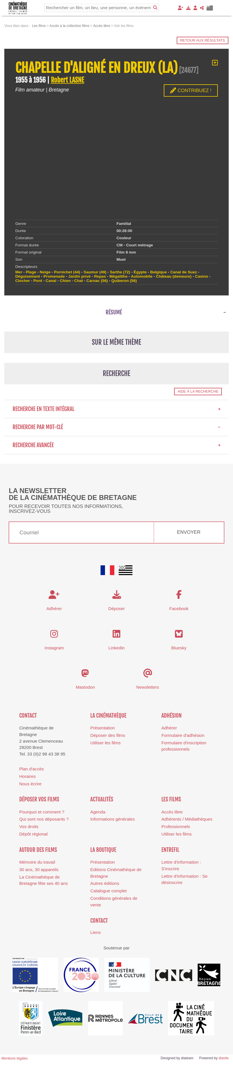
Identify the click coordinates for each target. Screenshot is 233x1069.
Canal (51, 281)
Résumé (114, 312)
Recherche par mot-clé (117, 427)
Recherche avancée (117, 445)
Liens (95, 932)
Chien (65, 281)
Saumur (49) (95, 272)
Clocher (22, 281)
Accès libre (172, 811)
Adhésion (171, 715)
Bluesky (178, 647)
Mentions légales (14, 1058)
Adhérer (169, 727)
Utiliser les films (105, 742)
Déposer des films (107, 735)
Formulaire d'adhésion (183, 735)
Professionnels (175, 826)
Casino (201, 276)
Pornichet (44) (67, 272)
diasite (224, 1058)
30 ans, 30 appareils (39, 869)
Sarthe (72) (120, 272)
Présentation (102, 727)
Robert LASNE (67, 80)
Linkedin (116, 647)
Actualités (101, 799)
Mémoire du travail (37, 862)
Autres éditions (104, 883)
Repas (100, 276)
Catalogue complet (108, 890)
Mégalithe (118, 276)
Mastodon (85, 687)
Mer (18, 272)
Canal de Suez (183, 272)
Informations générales (112, 819)
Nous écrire (30, 783)
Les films (171, 799)
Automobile (141, 276)
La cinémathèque (108, 715)
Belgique (158, 272)
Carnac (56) (97, 281)
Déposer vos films (39, 799)
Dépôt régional (33, 834)
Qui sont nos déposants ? (44, 819)
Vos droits (28, 826)
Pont (37, 281)
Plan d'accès (31, 768)
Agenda (97, 811)
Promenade (54, 276)
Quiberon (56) (124, 281)
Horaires (27, 776)
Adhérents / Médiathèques (186, 819)
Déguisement (27, 276)
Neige (45, 272)
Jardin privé (79, 276)
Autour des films (38, 849)
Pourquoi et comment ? (41, 811)
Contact (28, 715)
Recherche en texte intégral (117, 409)
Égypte (140, 272)
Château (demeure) (174, 276)
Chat (78, 281)
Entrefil (170, 849)
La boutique (103, 849)
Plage (31, 272)
